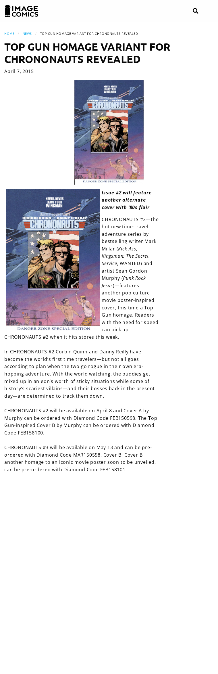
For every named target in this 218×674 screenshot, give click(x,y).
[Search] (195, 11)
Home (9, 33)
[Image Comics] (21, 11)
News (27, 33)
